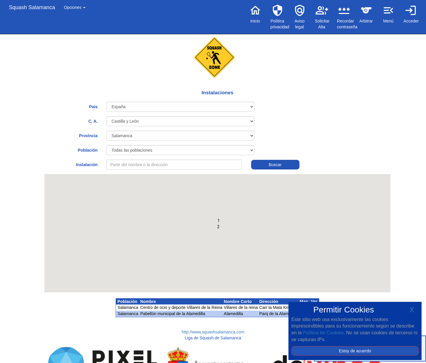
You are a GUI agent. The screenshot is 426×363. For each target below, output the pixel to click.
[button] (218, 221)
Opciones (74, 7)
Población (88, 150)
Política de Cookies (323, 332)
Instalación (87, 164)
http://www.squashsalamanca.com (213, 332)
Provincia (88, 135)
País (93, 106)
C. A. (93, 121)
